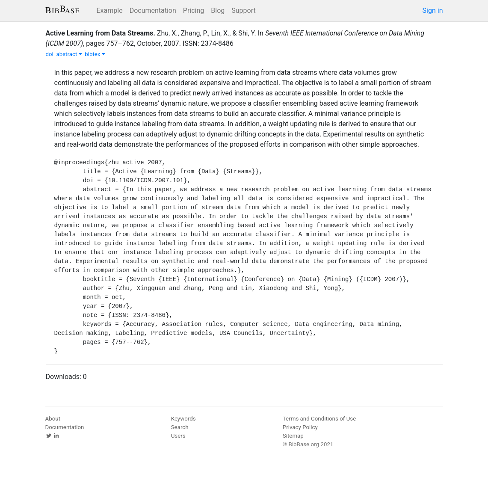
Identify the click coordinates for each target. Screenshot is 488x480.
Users (178, 436)
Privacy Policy (300, 427)
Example (110, 10)
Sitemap (293, 436)
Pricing (193, 10)
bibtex (95, 54)
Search (180, 427)
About (53, 418)
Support (243, 10)
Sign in (433, 10)
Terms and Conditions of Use (319, 418)
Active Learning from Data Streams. (100, 33)
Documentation (153, 10)
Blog (218, 10)
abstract (69, 54)
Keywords (183, 418)
